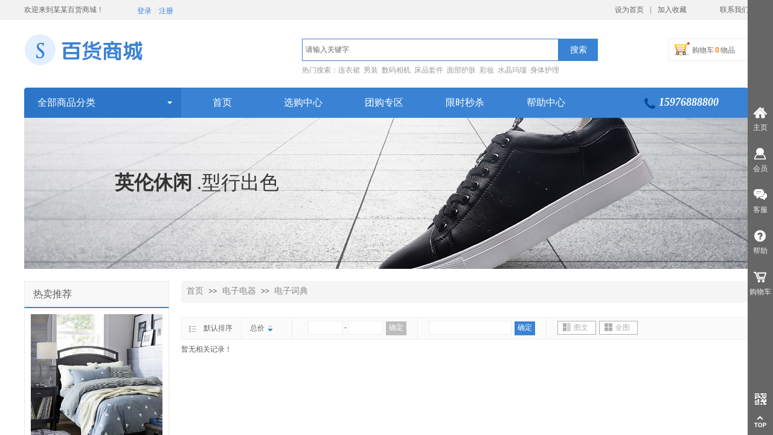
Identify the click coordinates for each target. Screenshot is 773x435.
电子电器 (239, 290)
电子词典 (291, 290)
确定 (396, 327)
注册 (166, 11)
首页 (195, 290)
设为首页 (629, 9)
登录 (144, 11)
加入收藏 (672, 9)
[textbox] (430, 50)
